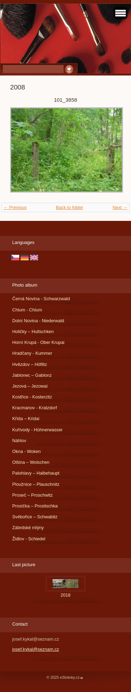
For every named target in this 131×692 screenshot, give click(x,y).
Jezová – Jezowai (30, 386)
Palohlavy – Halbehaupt (35, 473)
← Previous (15, 207)
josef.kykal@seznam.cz (35, 649)
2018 (65, 595)
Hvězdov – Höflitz (29, 364)
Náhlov (19, 440)
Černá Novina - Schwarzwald (41, 298)
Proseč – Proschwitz (32, 495)
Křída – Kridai (25, 418)
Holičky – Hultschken (33, 331)
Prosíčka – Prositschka (35, 506)
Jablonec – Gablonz (32, 375)
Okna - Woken (26, 451)
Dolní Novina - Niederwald (38, 320)
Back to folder (69, 207)
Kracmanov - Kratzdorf (34, 407)
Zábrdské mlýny (28, 527)
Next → (120, 207)
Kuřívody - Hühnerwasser (37, 429)
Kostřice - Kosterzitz (32, 396)
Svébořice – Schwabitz (34, 516)
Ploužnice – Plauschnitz (35, 484)
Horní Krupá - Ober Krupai (38, 342)
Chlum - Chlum (27, 309)
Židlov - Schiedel (28, 538)
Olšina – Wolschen (30, 462)
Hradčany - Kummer (32, 353)
